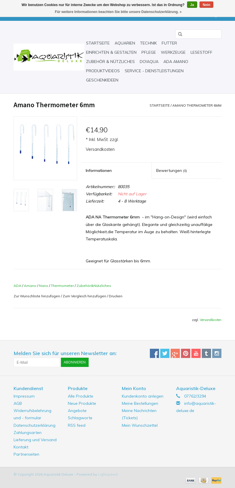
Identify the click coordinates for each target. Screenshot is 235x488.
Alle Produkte (80, 396)
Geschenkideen (102, 80)
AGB (18, 403)
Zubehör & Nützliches (110, 61)
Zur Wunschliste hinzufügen (37, 296)
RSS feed (76, 425)
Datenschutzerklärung (34, 425)
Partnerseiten (26, 454)
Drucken (115, 296)
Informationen (99, 170)
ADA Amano (175, 61)
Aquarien (125, 43)
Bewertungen (171, 170)
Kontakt (21, 447)
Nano (43, 285)
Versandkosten (100, 149)
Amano (30, 285)
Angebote (77, 410)
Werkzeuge (173, 52)
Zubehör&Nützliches (94, 285)
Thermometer (62, 285)
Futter (169, 43)
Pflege (148, 52)
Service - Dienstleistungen (154, 70)
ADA (17, 285)
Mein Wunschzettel (140, 425)
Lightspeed (107, 474)
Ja (192, 5)
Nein (206, 5)
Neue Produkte (82, 403)
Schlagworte (80, 417)
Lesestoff (201, 52)
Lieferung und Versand (35, 439)
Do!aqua (149, 61)
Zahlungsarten (28, 432)
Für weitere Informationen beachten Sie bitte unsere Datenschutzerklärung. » (118, 12)
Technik (148, 43)
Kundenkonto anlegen (142, 396)
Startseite (98, 43)
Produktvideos (103, 70)
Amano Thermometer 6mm (196, 105)
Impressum (24, 396)
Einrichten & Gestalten (111, 52)
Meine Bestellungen (140, 403)
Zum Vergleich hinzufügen (85, 296)
